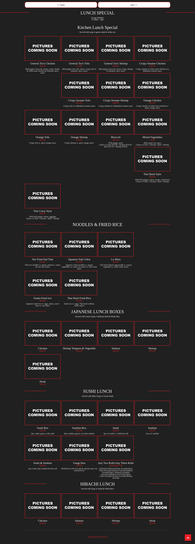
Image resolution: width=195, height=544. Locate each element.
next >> (134, 4)
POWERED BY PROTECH (97, 536)
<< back (61, 4)
